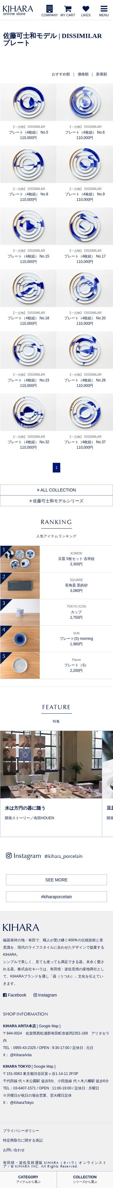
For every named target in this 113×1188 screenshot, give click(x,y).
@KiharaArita (21, 1055)
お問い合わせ (14, 1150)
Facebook (14, 995)
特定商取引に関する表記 (23, 1140)
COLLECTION (85, 1179)
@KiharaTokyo (21, 1103)
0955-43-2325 (24, 1048)
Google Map (48, 1026)
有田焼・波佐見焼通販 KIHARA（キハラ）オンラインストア (55, 1164)
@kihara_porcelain (63, 856)
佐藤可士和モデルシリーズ (57, 500)
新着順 (101, 74)
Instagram (45, 995)
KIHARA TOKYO (17, 1066)
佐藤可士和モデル (30, 35)
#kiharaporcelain (56, 896)
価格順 (83, 74)
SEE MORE (57, 879)
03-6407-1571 (24, 1088)
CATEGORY (28, 1179)
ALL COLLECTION (56, 490)
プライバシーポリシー (21, 1131)
